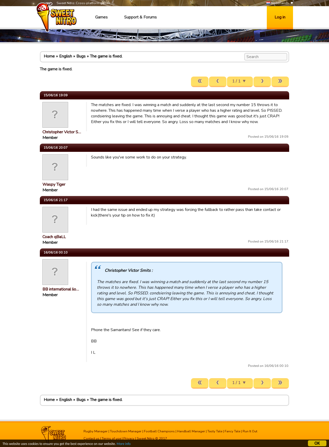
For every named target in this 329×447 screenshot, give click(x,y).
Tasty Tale (214, 431)
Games (101, 17)
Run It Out (250, 431)
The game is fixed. (106, 56)
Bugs (81, 56)
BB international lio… (60, 289)
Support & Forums (140, 17)
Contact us (91, 438)
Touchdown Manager (126, 431)
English (65, 56)
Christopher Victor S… (61, 132)
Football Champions (159, 431)
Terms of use (111, 438)
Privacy (128, 438)
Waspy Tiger (53, 184)
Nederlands (277, 3)
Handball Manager (191, 431)
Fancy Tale (232, 431)
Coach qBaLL (54, 237)
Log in (280, 17)
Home (49, 56)
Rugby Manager (96, 431)
